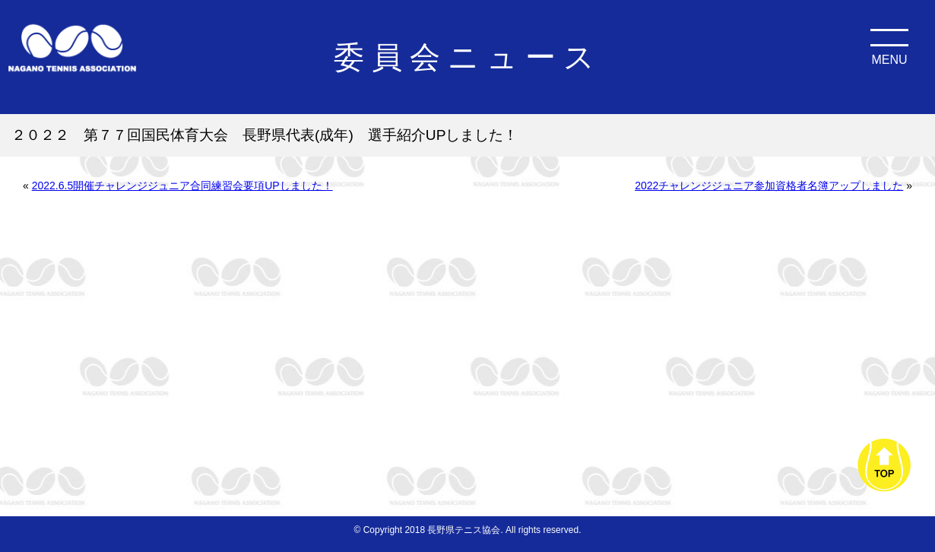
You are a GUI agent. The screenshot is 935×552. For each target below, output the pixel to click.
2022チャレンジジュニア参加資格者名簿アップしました (769, 185)
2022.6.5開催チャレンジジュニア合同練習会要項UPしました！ (182, 185)
